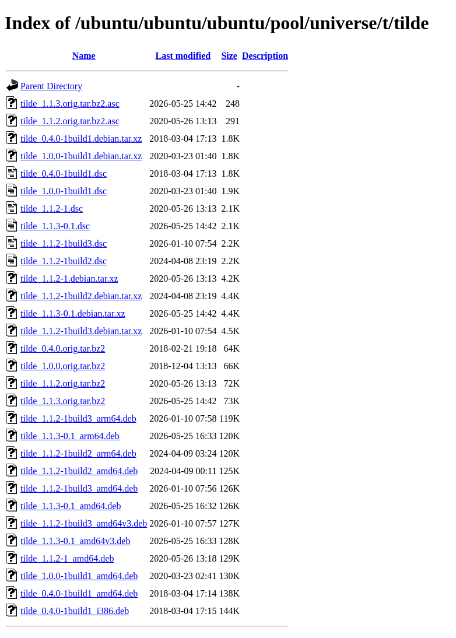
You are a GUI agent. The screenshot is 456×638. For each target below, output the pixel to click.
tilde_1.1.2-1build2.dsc (63, 261)
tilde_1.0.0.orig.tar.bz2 (62, 366)
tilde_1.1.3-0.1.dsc (55, 226)
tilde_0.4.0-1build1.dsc (63, 173)
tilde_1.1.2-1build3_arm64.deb (78, 418)
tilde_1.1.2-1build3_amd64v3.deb (83, 523)
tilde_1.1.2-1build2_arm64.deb (78, 453)
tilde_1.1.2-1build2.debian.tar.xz (81, 296)
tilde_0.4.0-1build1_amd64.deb (79, 593)
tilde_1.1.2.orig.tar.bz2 (62, 383)
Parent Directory (51, 86)
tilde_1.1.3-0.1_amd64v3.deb (75, 541)
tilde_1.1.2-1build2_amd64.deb (79, 471)
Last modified (183, 56)
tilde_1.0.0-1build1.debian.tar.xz (81, 156)
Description (265, 56)
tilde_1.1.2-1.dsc (51, 208)
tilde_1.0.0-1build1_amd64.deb (79, 576)
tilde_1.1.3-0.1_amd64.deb (70, 506)
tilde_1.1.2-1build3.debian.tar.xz (81, 331)
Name (84, 56)
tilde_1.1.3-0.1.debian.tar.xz (72, 313)
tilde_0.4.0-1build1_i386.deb (74, 611)
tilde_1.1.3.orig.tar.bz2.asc (70, 103)
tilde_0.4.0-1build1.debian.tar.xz (81, 138)
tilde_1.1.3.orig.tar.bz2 (62, 401)
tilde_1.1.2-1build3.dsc (63, 243)
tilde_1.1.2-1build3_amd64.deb (79, 488)
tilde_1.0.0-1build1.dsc (63, 191)
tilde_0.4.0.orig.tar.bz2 (62, 348)
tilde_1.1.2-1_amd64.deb (67, 558)
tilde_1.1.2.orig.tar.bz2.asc (70, 121)
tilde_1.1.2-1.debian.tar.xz (69, 278)
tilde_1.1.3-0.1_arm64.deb (70, 436)
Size (229, 56)
